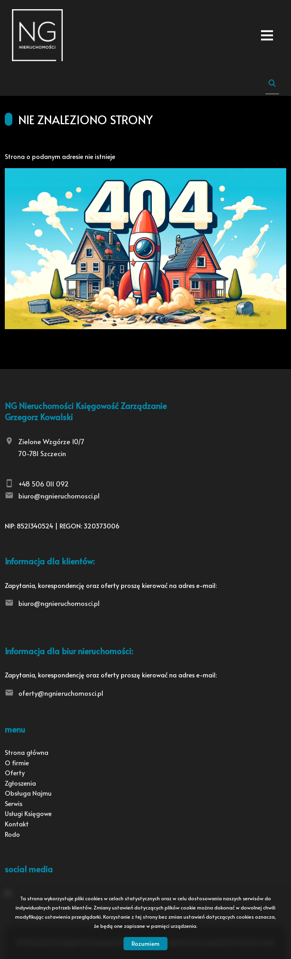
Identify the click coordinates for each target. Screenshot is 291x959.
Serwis (13, 803)
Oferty (15, 772)
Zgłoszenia (20, 782)
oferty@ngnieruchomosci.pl (60, 693)
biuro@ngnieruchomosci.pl (59, 495)
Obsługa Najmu (28, 792)
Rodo (12, 834)
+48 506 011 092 (43, 483)
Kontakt (17, 823)
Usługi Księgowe (28, 813)
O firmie (17, 762)
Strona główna (26, 752)
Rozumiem (145, 943)
